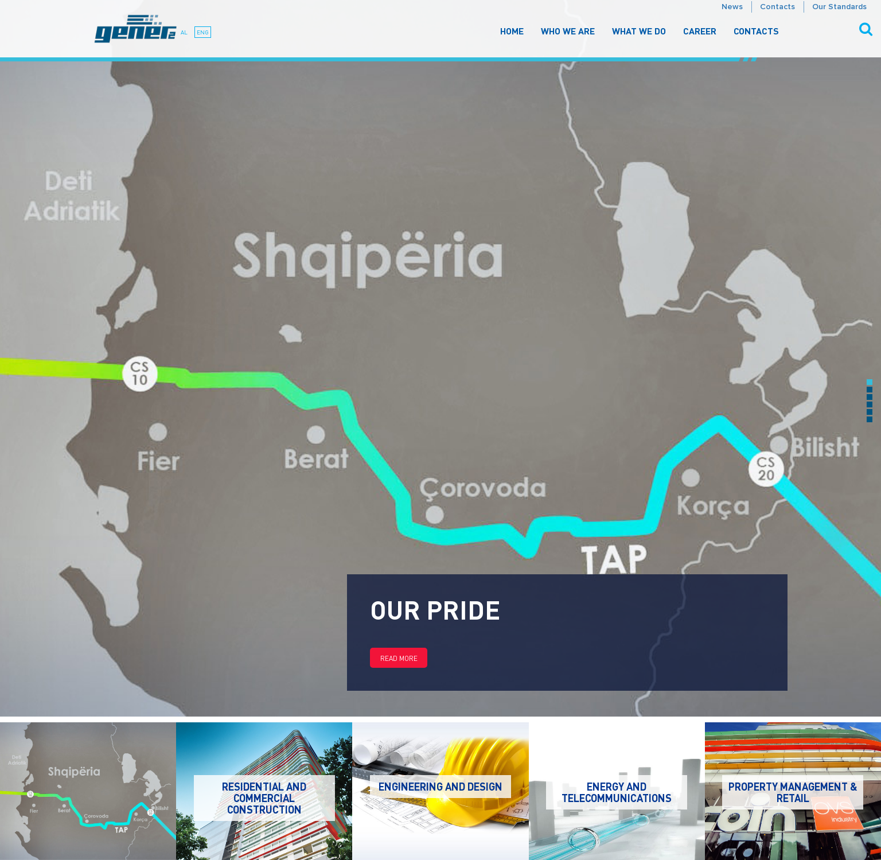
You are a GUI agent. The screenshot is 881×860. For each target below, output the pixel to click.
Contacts (777, 7)
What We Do (639, 31)
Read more (399, 658)
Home (512, 31)
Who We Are (568, 31)
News (732, 7)
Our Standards (839, 7)
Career (699, 31)
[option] (440, 358)
